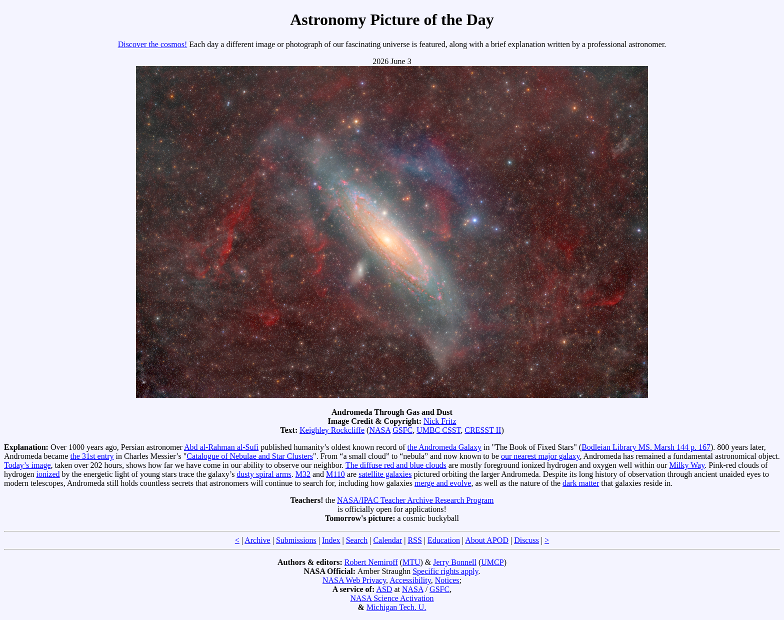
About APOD (486, 540)
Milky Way (686, 465)
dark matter (580, 483)
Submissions (296, 540)
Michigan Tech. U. (396, 607)
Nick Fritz (440, 421)
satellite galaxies (385, 474)
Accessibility (410, 580)
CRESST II (482, 430)
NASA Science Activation (392, 598)
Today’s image (27, 465)
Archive (257, 540)
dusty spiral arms (263, 474)
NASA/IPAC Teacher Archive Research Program (415, 500)
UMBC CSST (438, 430)
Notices (447, 580)
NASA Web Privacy (354, 580)
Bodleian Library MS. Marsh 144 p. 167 (646, 447)
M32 (303, 474)
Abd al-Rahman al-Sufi (221, 447)
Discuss (526, 540)
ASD (384, 589)
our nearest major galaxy (540, 456)
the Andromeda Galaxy (445, 447)
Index (331, 540)
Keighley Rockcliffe (332, 430)
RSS (415, 540)
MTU (411, 562)
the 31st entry (92, 456)
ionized (48, 474)
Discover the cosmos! (153, 44)
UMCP (492, 562)
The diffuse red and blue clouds (396, 465)
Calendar (387, 540)
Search (357, 540)
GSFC (402, 430)
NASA (379, 430)
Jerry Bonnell (454, 562)
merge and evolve (442, 483)
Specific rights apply (445, 571)
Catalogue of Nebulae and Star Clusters (249, 456)
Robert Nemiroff (371, 562)
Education (444, 540)
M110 (335, 474)
